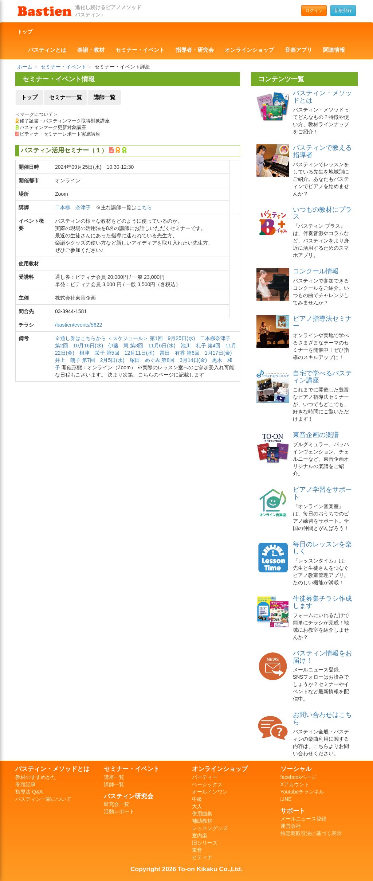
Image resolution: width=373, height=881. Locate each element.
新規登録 (343, 10)
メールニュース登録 (303, 819)
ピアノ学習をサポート (322, 493)
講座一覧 (114, 777)
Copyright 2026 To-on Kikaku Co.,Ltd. (186, 869)
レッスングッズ (210, 828)
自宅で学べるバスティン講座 (322, 377)
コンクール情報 (316, 271)
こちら (144, 207)
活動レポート (119, 811)
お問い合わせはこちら (322, 718)
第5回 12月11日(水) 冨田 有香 (145, 353)
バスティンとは (47, 50)
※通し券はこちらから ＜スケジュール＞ (102, 338)
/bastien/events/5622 (78, 325)
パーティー (204, 777)
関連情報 (334, 50)
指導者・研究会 (195, 50)
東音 (197, 850)
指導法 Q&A (29, 792)
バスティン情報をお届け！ (322, 657)
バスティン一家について (43, 799)
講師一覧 (104, 97)
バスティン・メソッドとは (322, 96)
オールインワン (210, 792)
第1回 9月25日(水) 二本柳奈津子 (190, 338)
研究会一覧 (116, 804)
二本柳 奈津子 (73, 207)
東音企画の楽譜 (316, 434)
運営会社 (290, 826)
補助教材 (202, 821)
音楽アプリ (298, 50)
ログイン (314, 10)
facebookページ (298, 777)
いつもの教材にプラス (322, 213)
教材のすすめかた (35, 777)
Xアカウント (294, 784)
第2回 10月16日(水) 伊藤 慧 (92, 345)
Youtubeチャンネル (302, 792)
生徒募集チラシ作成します (322, 602)
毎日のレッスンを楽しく (322, 548)
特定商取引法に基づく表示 (311, 833)
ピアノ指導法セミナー (322, 322)
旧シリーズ (204, 843)
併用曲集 (202, 813)
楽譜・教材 (91, 50)
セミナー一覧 (65, 97)
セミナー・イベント (140, 50)
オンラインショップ (249, 50)
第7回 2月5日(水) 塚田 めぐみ (121, 360)
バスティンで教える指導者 (322, 151)
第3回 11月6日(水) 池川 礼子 (168, 345)
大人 (197, 806)
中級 (197, 799)
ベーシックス (207, 784)
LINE (286, 799)
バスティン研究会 (128, 796)
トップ (24, 32)
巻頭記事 (25, 784)
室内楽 (199, 835)
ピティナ (202, 857)
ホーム (24, 67)
